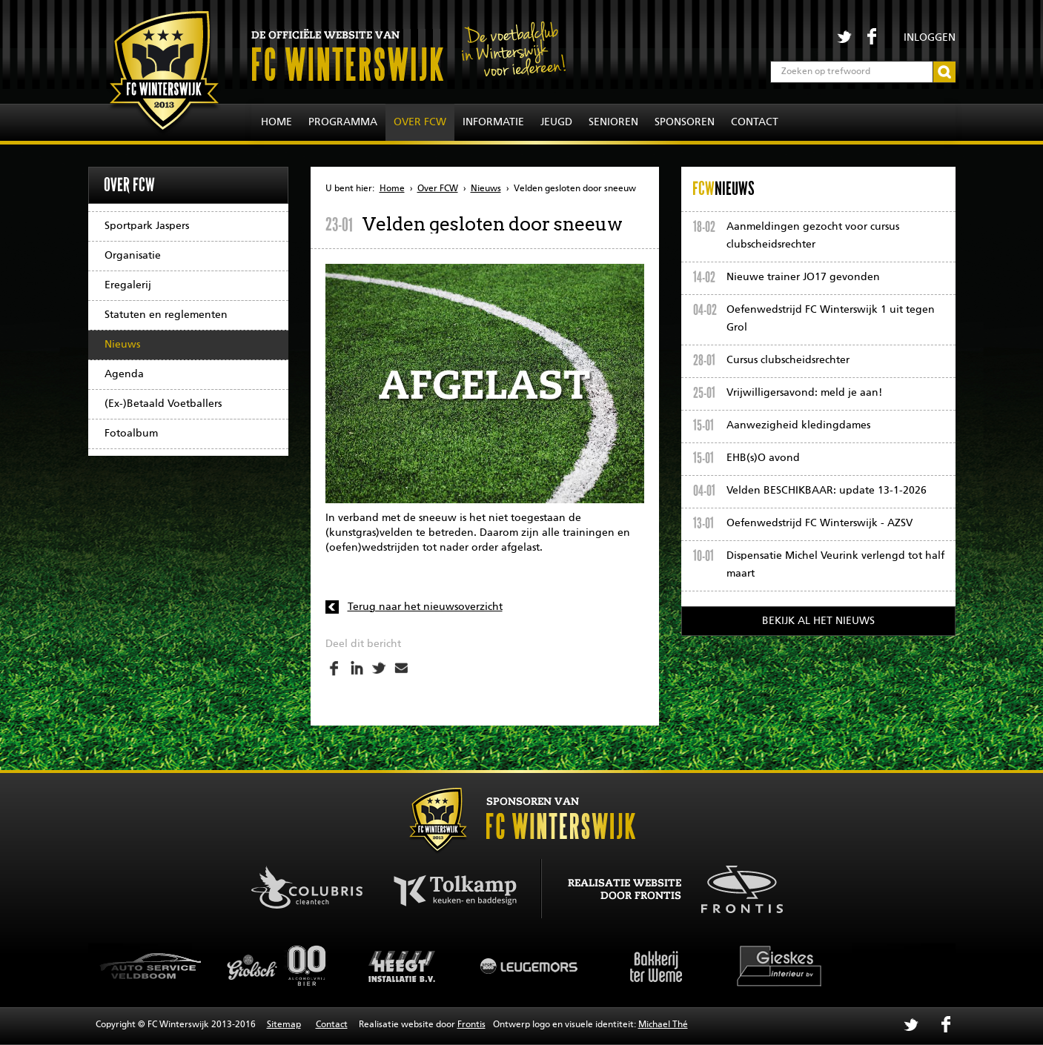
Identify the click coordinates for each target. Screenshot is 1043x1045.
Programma (342, 122)
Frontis (471, 1025)
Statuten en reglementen (166, 315)
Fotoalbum (131, 433)
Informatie (493, 122)
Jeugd (556, 122)
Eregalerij (128, 285)
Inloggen (930, 38)
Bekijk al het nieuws (818, 621)
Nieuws (122, 344)
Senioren (613, 122)
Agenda (124, 374)
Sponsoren (685, 122)
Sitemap (284, 1025)
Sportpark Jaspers (147, 226)
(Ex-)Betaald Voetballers (163, 404)
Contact (754, 122)
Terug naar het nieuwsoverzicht (425, 607)
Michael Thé (663, 1025)
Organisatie (133, 256)
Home (276, 122)
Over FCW (420, 122)
